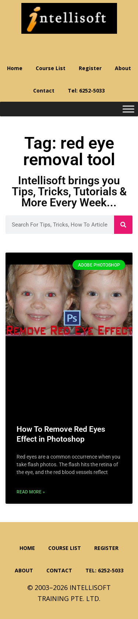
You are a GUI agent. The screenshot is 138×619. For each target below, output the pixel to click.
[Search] (123, 225)
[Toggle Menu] (128, 109)
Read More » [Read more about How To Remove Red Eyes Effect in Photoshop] (31, 492)
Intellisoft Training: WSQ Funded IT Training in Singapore (69, 18)
